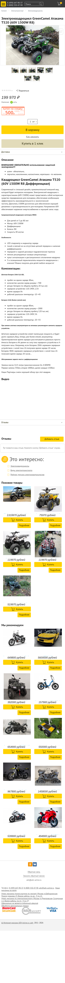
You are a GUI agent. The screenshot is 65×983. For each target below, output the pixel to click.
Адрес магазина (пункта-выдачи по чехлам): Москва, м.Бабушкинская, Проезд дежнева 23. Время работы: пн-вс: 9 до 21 (29, 894)
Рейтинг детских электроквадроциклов (27, 474)
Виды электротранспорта (21, 470)
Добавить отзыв (52, 439)
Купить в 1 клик (32, 143)
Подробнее (24, 525)
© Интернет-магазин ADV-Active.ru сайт (17, 923)
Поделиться (22, 90)
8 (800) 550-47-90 (14, 5)
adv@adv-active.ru (46, 888)
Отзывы (4, 422)
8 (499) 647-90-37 (14, 2)
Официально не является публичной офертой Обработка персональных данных (19, 904)
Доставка (5, 152)
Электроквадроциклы (20, 466)
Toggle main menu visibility (4, 2)
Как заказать (32, 136)
